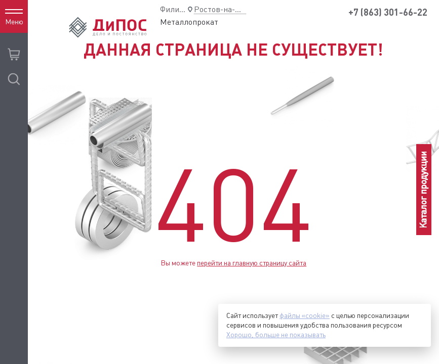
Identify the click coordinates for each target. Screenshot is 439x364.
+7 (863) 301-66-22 (387, 12)
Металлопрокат (189, 22)
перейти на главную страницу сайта (251, 263)
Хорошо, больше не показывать (276, 335)
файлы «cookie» (305, 315)
